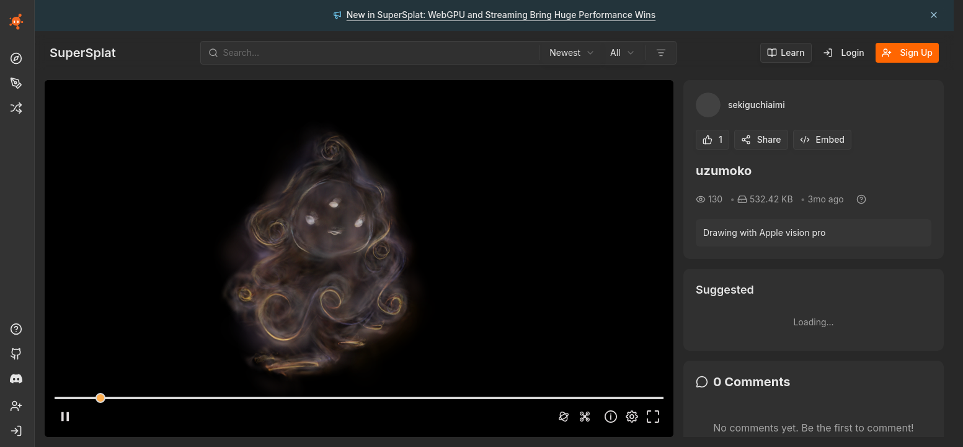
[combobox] (572, 53)
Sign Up (907, 52)
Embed (822, 139)
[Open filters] (661, 52)
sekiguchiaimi (756, 104)
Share (761, 139)
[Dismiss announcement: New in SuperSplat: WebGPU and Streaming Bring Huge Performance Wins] (934, 15)
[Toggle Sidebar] (34, 223)
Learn (785, 52)
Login (843, 52)
